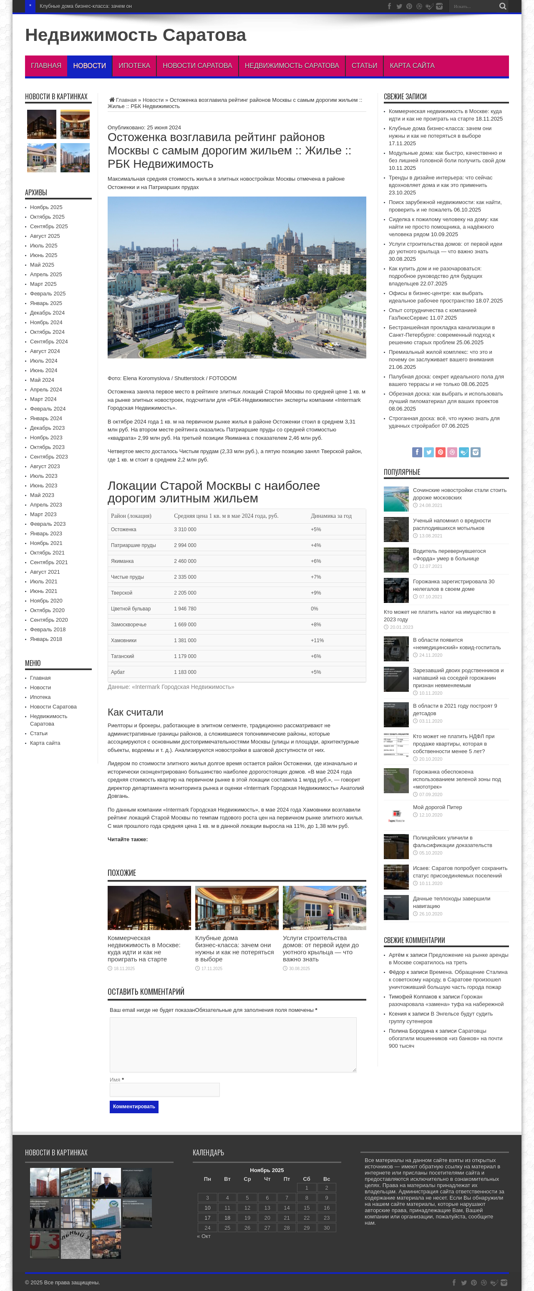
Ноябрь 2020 (46, 601)
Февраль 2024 (47, 409)
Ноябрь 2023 (46, 437)
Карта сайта (412, 65)
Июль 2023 (44, 476)
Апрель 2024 (46, 389)
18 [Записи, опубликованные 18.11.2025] (227, 1218)
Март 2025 (43, 284)
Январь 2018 (46, 639)
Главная (46, 65)
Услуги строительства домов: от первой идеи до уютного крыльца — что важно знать (321, 948)
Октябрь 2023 (47, 447)
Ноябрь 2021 (46, 543)
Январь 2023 (46, 533)
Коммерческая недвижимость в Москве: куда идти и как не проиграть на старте (144, 948)
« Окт (204, 1236)
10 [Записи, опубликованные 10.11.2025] (207, 1208)
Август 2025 (45, 236)
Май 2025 (42, 265)
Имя (115, 1080)
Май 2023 (42, 495)
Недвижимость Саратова (135, 35)
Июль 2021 (44, 581)
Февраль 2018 (47, 629)
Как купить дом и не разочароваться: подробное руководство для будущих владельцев (435, 276)
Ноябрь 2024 (46, 322)
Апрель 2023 (46, 505)
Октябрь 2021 (47, 553)
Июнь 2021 (44, 591)
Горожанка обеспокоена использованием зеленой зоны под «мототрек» (457, 779)
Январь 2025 (46, 303)
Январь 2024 (46, 418)
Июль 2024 (44, 361)
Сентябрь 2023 (49, 457)
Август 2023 (45, 466)
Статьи (364, 65)
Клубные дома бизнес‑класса (74, 6)
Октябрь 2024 (47, 332)
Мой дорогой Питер (437, 807)
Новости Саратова (197, 65)
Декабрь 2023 (47, 428)
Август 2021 (45, 572)
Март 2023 (43, 514)
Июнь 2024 (44, 370)
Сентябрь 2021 (49, 562)
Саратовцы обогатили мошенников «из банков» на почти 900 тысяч (445, 1038)
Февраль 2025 (47, 293)
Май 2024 (42, 380)
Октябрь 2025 (47, 217)
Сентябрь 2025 (49, 226)
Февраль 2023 (47, 524)
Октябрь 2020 (47, 610)
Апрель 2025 (46, 274)
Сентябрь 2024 (49, 341)
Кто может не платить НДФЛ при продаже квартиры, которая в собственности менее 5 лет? (453, 743)
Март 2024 (43, 399)
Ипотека (134, 65)
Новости (89, 65)
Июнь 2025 (44, 255)
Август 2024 (45, 351)
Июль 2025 (44, 245)
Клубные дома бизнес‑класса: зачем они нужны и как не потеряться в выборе (234, 948)
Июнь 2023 (44, 485)
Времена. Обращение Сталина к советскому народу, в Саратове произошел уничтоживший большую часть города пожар (448, 979)
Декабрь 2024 (47, 313)
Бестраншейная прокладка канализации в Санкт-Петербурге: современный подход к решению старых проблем (442, 334)
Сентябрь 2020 (49, 620)
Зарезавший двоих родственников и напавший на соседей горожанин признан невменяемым (458, 677)
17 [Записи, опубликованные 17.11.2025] (207, 1218)
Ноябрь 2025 (46, 207)
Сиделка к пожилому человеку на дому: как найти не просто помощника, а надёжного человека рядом (443, 226)
